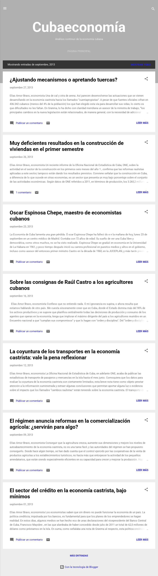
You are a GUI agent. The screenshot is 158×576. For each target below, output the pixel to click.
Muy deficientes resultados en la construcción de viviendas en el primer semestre (67, 146)
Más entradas (79, 555)
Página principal (79, 51)
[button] (146, 79)
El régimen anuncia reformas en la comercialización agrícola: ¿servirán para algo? (70, 424)
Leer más (142, 122)
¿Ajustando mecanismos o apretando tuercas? (63, 80)
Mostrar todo (140, 64)
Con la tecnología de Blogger (79, 567)
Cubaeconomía (79, 27)
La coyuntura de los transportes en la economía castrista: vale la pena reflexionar (65, 354)
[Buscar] (153, 9)
